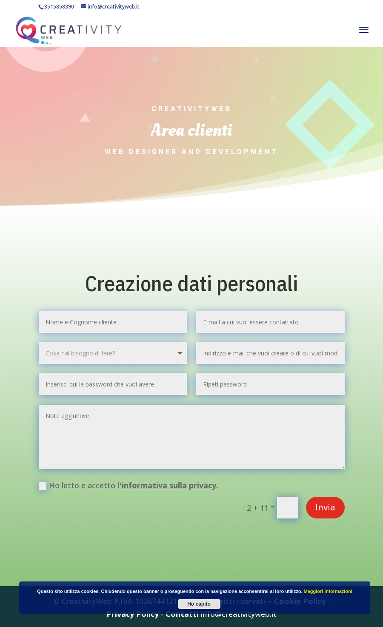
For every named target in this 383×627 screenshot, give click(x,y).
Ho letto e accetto (128, 485)
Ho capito (199, 604)
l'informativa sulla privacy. (167, 485)
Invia (325, 507)
